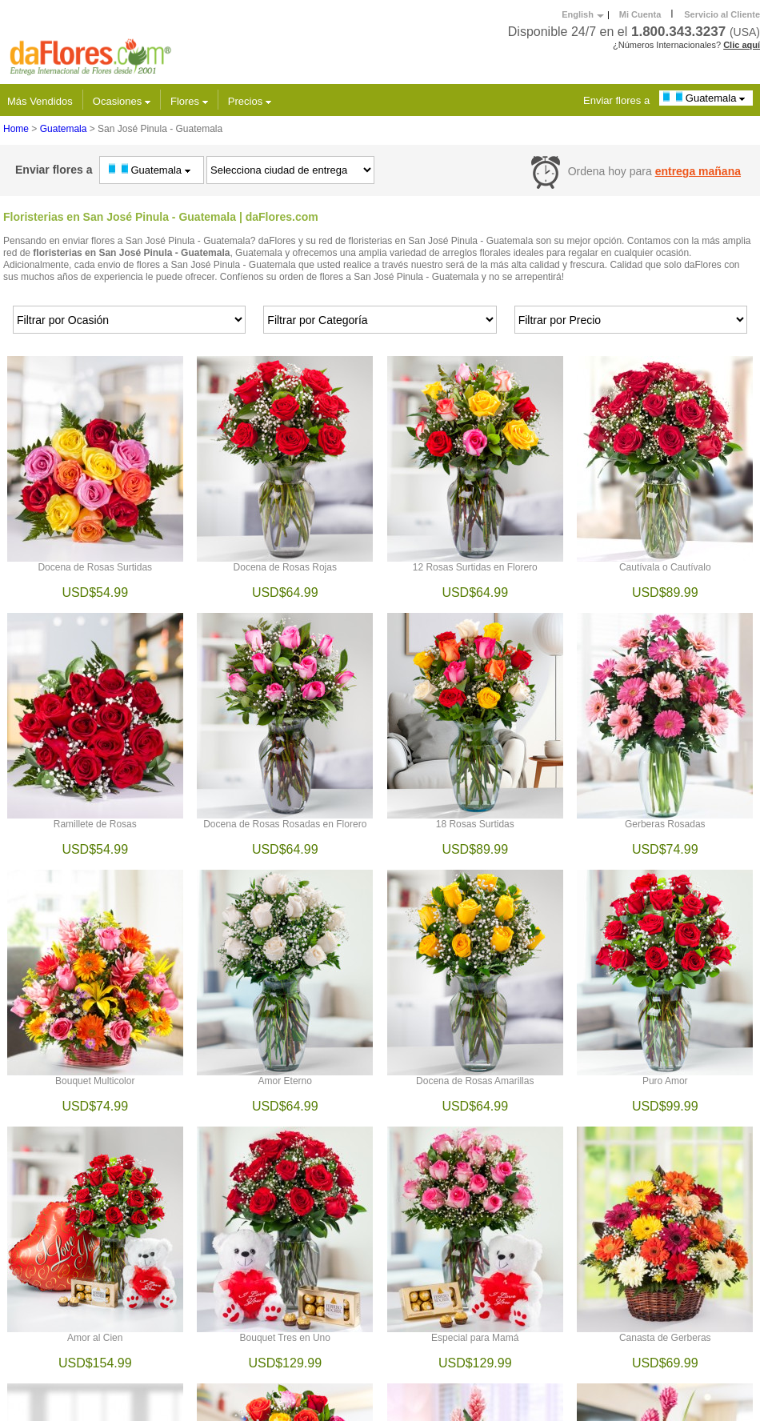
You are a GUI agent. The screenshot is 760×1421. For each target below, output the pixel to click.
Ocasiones (121, 101)
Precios (249, 101)
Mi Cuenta (640, 14)
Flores (189, 101)
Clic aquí (741, 45)
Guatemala (706, 97)
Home (16, 128)
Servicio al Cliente (722, 14)
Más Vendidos (40, 101)
